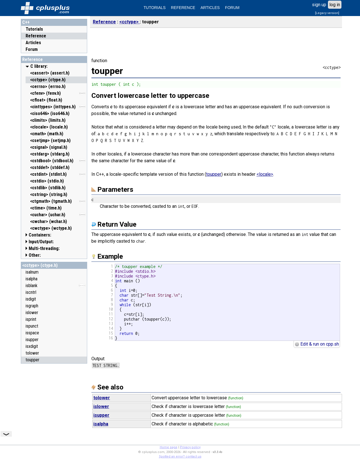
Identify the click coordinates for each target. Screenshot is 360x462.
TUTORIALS (155, 7)
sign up (319, 4)
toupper (213, 174)
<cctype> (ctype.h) (40, 265)
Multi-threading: (44, 248)
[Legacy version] (327, 13)
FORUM (232, 7)
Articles (33, 42)
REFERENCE (183, 7)
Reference (36, 36)
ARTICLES (210, 7)
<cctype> (129, 21)
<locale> (264, 174)
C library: (39, 66)
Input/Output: (41, 241)
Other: (35, 255)
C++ (26, 22)
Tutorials (34, 29)
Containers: (40, 235)
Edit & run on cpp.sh (317, 344)
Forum (32, 49)
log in (334, 4)
